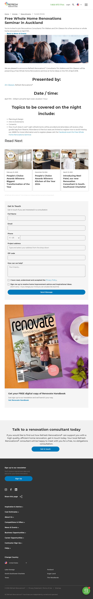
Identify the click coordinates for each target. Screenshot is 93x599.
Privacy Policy (51, 280)
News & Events (26, 14)
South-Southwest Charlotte (15, 574)
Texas (7, 577)
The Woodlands (53, 577)
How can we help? (15, 263)
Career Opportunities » (14, 538)
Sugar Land (51, 574)
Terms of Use (47, 588)
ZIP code (11, 253)
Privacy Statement (35, 588)
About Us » (9, 517)
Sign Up (18, 479)
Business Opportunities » (15, 533)
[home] (12, 5)
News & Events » (12, 527)
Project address (14, 243)
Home (7, 14)
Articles (14, 14)
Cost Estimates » (12, 512)
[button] (78, 4)
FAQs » (8, 548)
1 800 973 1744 (57, 4)
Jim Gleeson (9, 85)
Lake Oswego (10, 570)
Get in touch (45, 449)
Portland (50, 570)
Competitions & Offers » (15, 522)
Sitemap (58, 588)
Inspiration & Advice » (14, 507)
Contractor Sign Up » (13, 543)
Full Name (12, 214)
